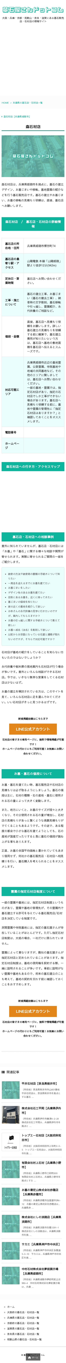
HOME (5, 102)
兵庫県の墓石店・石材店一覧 (28, 102)
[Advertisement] (33, 63)
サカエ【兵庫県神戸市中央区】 (41, 1244)
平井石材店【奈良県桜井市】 (40, 1083)
